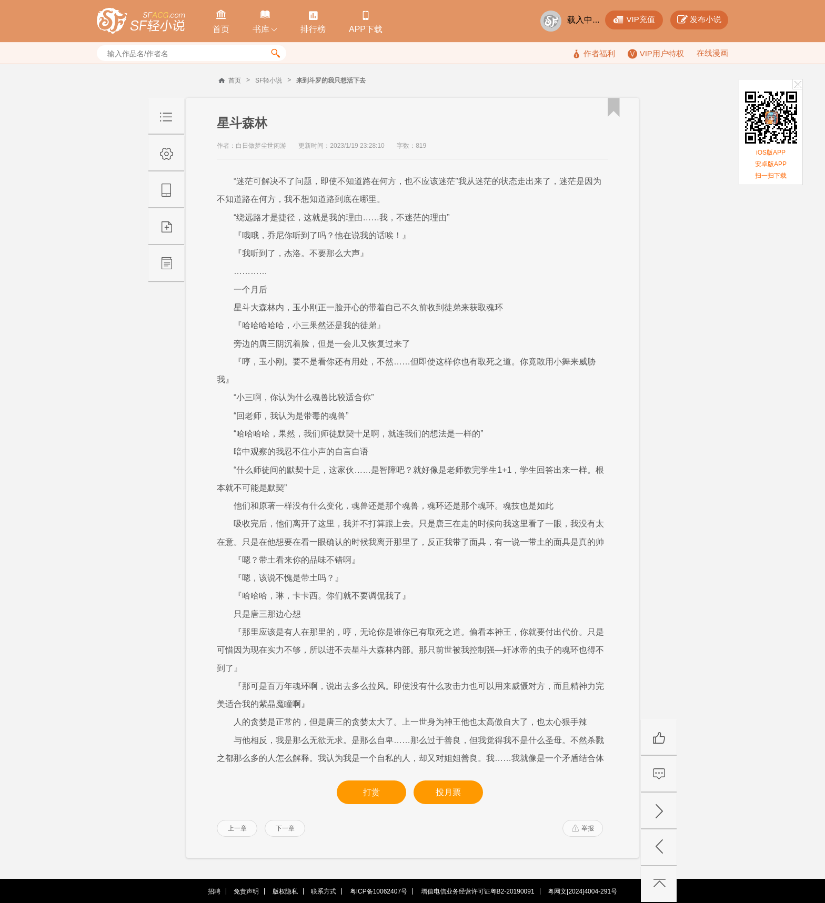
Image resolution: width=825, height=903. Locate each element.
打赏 (371, 792)
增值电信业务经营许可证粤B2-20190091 (478, 891)
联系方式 (323, 891)
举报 (583, 828)
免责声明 (246, 891)
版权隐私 (285, 891)
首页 (234, 80)
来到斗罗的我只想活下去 (331, 80)
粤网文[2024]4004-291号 (582, 891)
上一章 (237, 828)
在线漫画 (712, 52)
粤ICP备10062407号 (378, 891)
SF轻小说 (268, 80)
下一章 (285, 828)
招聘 (214, 891)
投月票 (448, 792)
